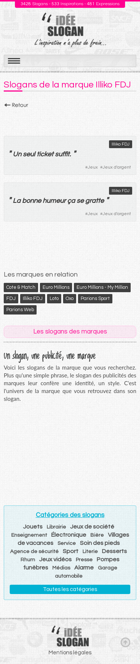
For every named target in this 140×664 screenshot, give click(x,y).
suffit (62, 154)
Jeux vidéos (55, 559)
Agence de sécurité (34, 551)
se (80, 200)
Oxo (70, 298)
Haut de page (125, 642)
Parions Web (20, 309)
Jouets (33, 527)
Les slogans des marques (70, 331)
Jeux (93, 167)
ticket (45, 154)
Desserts (114, 551)
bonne (31, 200)
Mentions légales (70, 652)
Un (17, 154)
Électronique (68, 535)
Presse (84, 559)
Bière (97, 535)
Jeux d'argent (117, 167)
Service (66, 543)
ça (71, 200)
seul (29, 154)
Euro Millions (56, 287)
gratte (94, 200)
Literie (90, 551)
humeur (54, 200)
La (17, 200)
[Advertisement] (70, 120)
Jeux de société (92, 527)
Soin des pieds (100, 543)
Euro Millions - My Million (102, 287)
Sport (70, 551)
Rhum (28, 559)
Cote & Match (20, 287)
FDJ (11, 298)
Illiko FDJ (121, 144)
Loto (54, 298)
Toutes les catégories (70, 589)
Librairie (56, 527)
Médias (61, 568)
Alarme (84, 568)
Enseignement (29, 535)
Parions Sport (95, 298)
